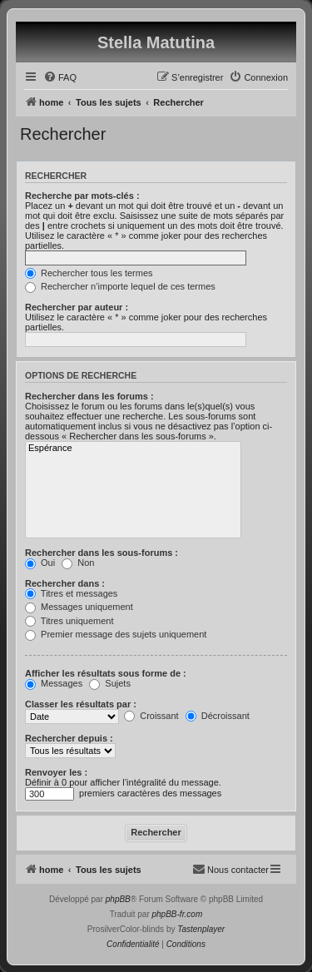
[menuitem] (60, 77)
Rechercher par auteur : (76, 307)
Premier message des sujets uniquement (115, 634)
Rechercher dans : (65, 583)
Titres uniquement (69, 621)
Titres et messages (71, 593)
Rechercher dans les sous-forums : (101, 553)
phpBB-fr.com (177, 914)
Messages (53, 683)
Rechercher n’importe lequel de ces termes (120, 286)
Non (78, 563)
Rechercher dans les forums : (89, 396)
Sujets (110, 683)
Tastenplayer (201, 929)
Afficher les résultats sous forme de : (105, 673)
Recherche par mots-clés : (82, 196)
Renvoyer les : (56, 772)
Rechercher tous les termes (89, 273)
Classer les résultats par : (80, 704)
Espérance (133, 448)
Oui (40, 563)
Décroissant (218, 716)
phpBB (118, 899)
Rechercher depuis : (69, 738)
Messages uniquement (79, 607)
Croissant (151, 716)
